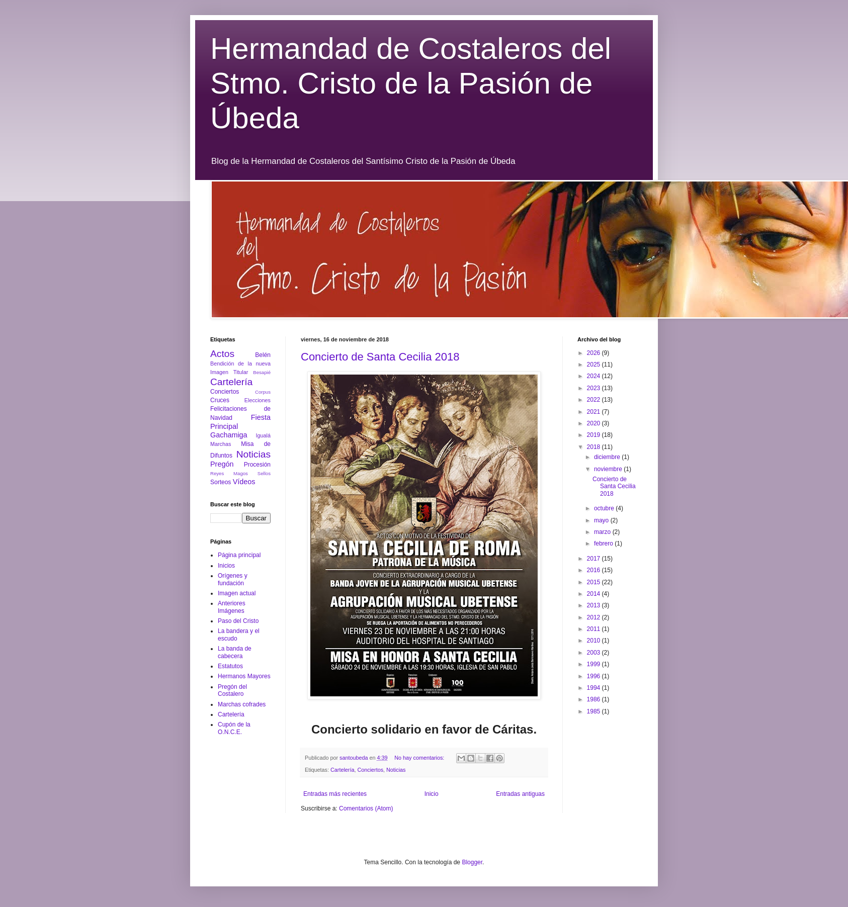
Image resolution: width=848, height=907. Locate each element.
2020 (594, 423)
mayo (602, 520)
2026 (594, 352)
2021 (594, 411)
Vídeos (244, 482)
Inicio (432, 793)
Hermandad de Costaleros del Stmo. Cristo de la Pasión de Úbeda (410, 83)
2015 (594, 582)
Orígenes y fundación (232, 579)
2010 (594, 640)
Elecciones (257, 400)
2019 (594, 434)
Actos (222, 353)
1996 (594, 676)
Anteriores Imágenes (231, 607)
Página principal (239, 555)
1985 (594, 711)
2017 (594, 558)
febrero (604, 543)
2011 (594, 628)
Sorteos (220, 482)
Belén (263, 354)
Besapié (262, 372)
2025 (594, 364)
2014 (594, 593)
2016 (594, 570)
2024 (594, 376)
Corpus (263, 392)
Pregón (221, 464)
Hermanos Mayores (244, 676)
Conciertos (370, 770)
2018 (594, 446)
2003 (594, 652)
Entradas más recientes (335, 793)
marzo (603, 531)
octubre (605, 508)
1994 (594, 687)
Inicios (226, 565)
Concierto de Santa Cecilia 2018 (380, 356)
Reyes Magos (229, 473)
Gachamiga (228, 435)
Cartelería (342, 770)
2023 (594, 388)
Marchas (220, 444)
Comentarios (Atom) (366, 808)
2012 (594, 617)
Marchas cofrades (242, 704)
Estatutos (230, 666)
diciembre (608, 457)
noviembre (609, 469)
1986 (594, 699)
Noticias (395, 770)
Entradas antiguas (520, 793)
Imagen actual (237, 593)
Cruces (219, 400)
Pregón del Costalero (232, 690)
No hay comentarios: (420, 758)
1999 (594, 664)
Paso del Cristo (238, 620)
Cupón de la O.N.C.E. (234, 728)
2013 (594, 605)
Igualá (263, 435)
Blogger (472, 862)
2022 (594, 399)
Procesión (257, 464)
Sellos (264, 473)
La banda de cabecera (234, 652)
